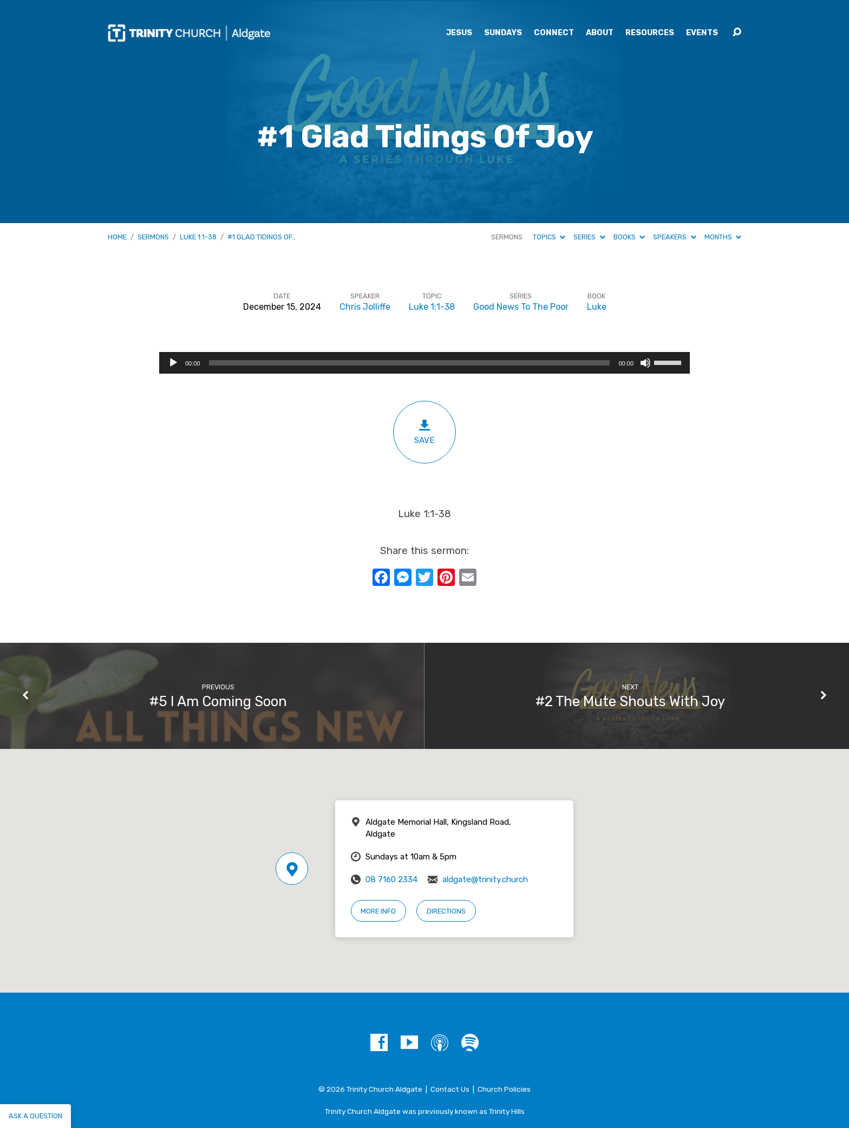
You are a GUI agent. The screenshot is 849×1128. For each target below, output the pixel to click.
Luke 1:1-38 (198, 237)
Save (424, 432)
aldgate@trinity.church (485, 879)
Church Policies (504, 1089)
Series (589, 237)
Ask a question (35, 1116)
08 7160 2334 (391, 879)
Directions (446, 911)
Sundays (503, 33)
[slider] (409, 363)
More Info (378, 911)
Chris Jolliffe (364, 307)
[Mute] (645, 362)
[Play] (173, 362)
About (599, 33)
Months (722, 237)
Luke (596, 307)
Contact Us (449, 1089)
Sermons (153, 237)
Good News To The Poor (521, 307)
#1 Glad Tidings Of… (261, 237)
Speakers (674, 237)
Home (117, 237)
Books (629, 237)
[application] (424, 363)
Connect (554, 33)
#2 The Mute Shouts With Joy (630, 701)
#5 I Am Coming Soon (218, 701)
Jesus (459, 33)
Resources (649, 33)
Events (702, 33)
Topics (549, 237)
